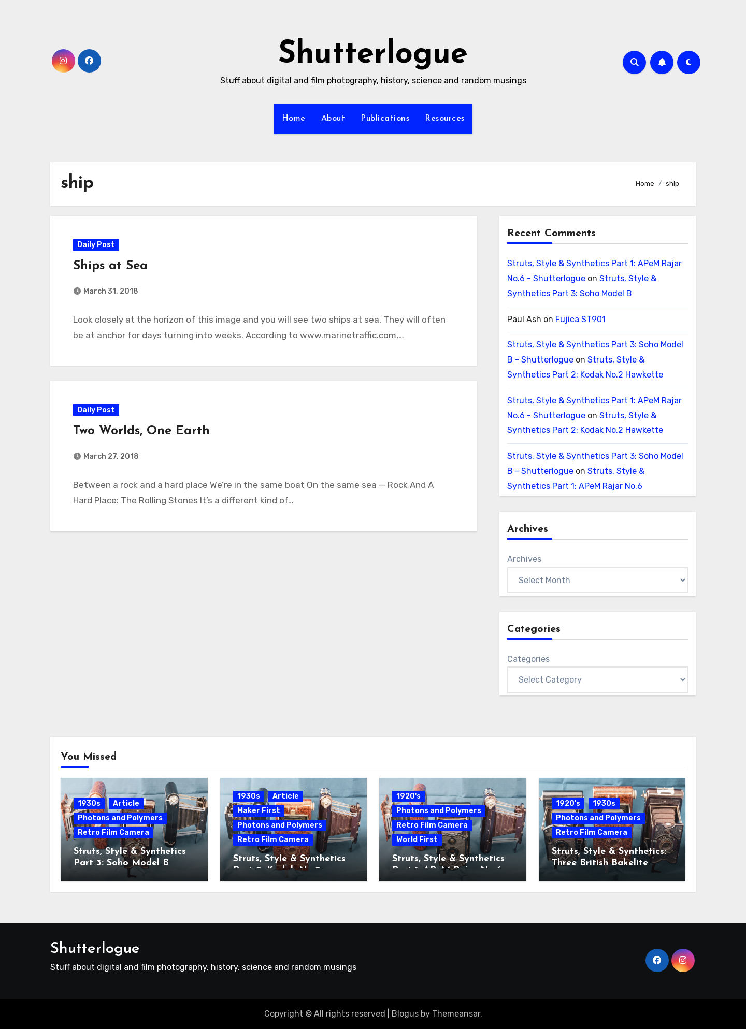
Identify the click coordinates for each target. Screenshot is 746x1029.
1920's (408, 796)
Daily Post (97, 244)
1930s (89, 803)
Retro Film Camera (113, 832)
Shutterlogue (373, 54)
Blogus (405, 1014)
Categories (528, 659)
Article (126, 803)
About (333, 118)
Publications (385, 118)
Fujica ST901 (580, 319)
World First (417, 839)
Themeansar (456, 1014)
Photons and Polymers (120, 818)
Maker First (258, 810)
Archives (524, 559)
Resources (445, 118)
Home (294, 118)
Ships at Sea (111, 266)
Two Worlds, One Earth (142, 432)
